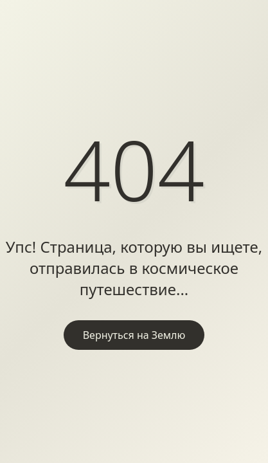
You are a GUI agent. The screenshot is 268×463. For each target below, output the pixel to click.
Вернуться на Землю (134, 335)
